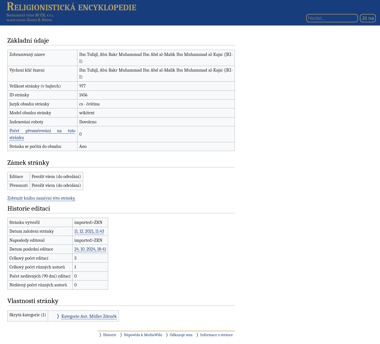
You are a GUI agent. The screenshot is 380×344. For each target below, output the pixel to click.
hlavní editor (16, 20)
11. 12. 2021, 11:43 (89, 231)
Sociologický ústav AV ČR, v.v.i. (30, 15)
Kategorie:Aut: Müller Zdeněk (89, 316)
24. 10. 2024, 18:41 (90, 249)
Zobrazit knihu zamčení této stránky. (41, 198)
